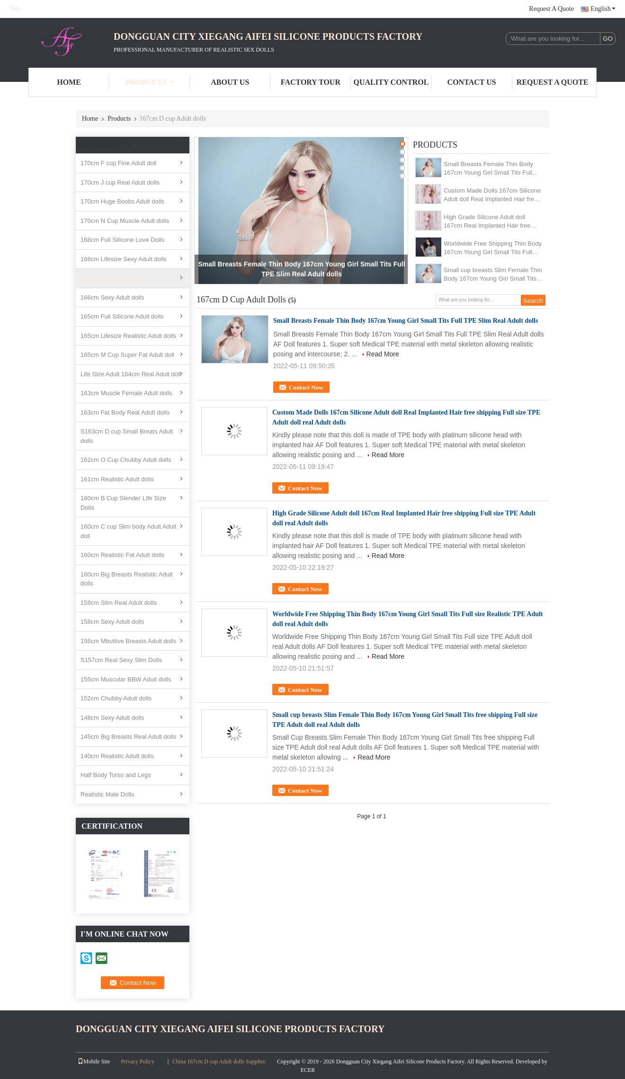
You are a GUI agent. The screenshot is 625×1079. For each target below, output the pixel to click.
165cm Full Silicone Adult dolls (122, 316)
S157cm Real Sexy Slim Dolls (121, 659)
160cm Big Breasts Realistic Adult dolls (126, 579)
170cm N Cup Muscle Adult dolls (124, 220)
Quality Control (391, 82)
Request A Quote (551, 8)
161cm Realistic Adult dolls (117, 479)
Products (149, 82)
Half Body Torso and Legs (115, 774)
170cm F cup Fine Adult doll (118, 163)
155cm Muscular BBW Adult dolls (125, 679)
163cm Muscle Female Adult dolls (126, 393)
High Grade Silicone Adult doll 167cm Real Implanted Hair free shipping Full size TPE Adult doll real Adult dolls (487, 221)
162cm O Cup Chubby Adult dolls (125, 459)
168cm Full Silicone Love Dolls (122, 239)
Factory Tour (310, 82)
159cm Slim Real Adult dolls (118, 602)
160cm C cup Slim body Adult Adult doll (128, 531)
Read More (382, 354)
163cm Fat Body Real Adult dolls (125, 412)
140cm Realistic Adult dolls (117, 756)
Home (69, 82)
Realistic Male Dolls (107, 794)
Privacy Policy (137, 1061)
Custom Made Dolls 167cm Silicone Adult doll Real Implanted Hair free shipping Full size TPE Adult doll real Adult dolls (492, 195)
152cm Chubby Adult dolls (116, 698)
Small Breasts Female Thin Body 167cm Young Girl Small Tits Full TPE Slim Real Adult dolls (488, 168)
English (603, 8)
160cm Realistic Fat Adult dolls (122, 554)
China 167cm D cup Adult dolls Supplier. (220, 1061)
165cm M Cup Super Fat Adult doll (127, 354)
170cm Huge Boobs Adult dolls (122, 201)
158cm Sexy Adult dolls (112, 621)
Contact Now (306, 387)
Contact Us (471, 82)
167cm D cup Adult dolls (113, 278)
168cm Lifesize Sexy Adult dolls (123, 259)
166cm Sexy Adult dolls (112, 297)
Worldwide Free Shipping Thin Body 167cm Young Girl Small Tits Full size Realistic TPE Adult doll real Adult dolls (493, 248)
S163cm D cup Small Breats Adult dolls (126, 436)
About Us (230, 82)
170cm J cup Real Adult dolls (120, 182)
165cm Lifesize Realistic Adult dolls (128, 335)
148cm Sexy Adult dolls (112, 717)
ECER (308, 1070)
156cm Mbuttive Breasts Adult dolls (128, 641)
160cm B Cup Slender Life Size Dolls (123, 503)
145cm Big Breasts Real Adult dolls (128, 736)
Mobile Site (94, 1061)
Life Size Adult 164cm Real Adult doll (130, 374)
